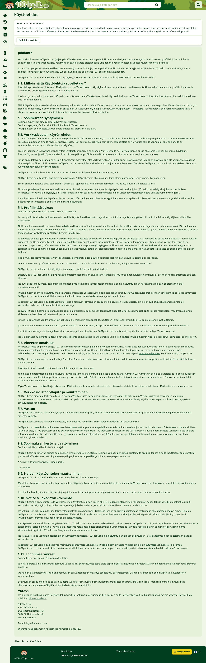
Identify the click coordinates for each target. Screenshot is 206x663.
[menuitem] (5, 15)
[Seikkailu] (5, 130)
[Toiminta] (5, 143)
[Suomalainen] (197, 652)
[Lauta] (5, 85)
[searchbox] (122, 5)
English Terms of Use (28, 40)
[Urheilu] (5, 156)
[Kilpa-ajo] (5, 79)
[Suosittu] (5, 41)
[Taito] (5, 137)
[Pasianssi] (5, 111)
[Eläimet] (5, 72)
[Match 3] (5, 98)
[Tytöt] (5, 150)
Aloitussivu (20, 641)
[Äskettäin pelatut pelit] (198, 4)
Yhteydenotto (182, 651)
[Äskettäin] (5, 22)
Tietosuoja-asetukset (126, 651)
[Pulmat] (5, 117)
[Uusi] (5, 35)
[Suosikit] (5, 28)
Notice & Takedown (149, 353)
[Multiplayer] (5, 104)
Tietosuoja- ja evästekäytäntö (74, 655)
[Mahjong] (5, 92)
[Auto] (5, 66)
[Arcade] (5, 59)
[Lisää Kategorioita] (5, 168)
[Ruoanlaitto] (5, 124)
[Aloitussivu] (5, 15)
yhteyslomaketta (38, 598)
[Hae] (157, 5)
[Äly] (5, 53)
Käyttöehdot (36, 641)
